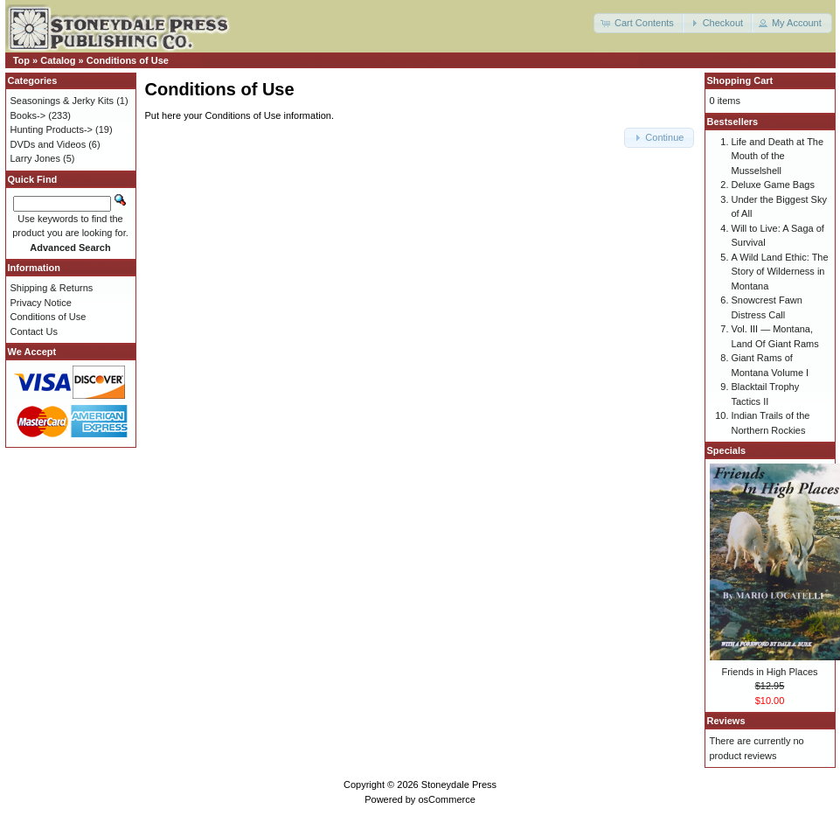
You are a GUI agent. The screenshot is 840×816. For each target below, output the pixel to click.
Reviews (726, 720)
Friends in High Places (769, 671)
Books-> (28, 115)
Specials (726, 450)
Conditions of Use (128, 60)
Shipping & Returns (52, 287)
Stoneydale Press (458, 784)
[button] (639, 23)
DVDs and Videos (48, 144)
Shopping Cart (740, 80)
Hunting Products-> (51, 129)
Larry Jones (35, 158)
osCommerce (446, 799)
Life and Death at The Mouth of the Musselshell (778, 156)
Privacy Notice (41, 302)
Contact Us (34, 331)
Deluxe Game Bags (773, 184)
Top (21, 60)
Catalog (57, 60)
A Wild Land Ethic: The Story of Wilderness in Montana (780, 271)
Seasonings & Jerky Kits (62, 100)
